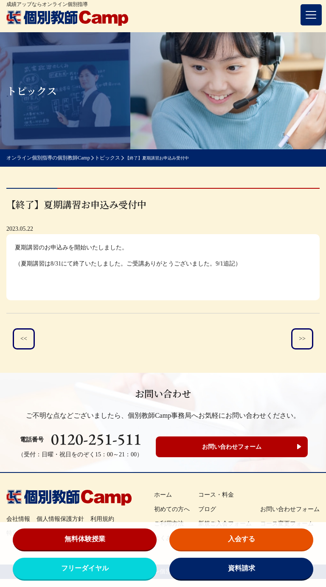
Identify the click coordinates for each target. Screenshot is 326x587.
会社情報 (18, 519)
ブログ (207, 509)
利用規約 (102, 519)
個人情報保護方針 (60, 519)
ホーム (163, 495)
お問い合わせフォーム (231, 447)
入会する (241, 538)
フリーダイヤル (85, 568)
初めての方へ (172, 509)
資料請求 (241, 568)
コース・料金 (216, 495)
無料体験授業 (85, 538)
